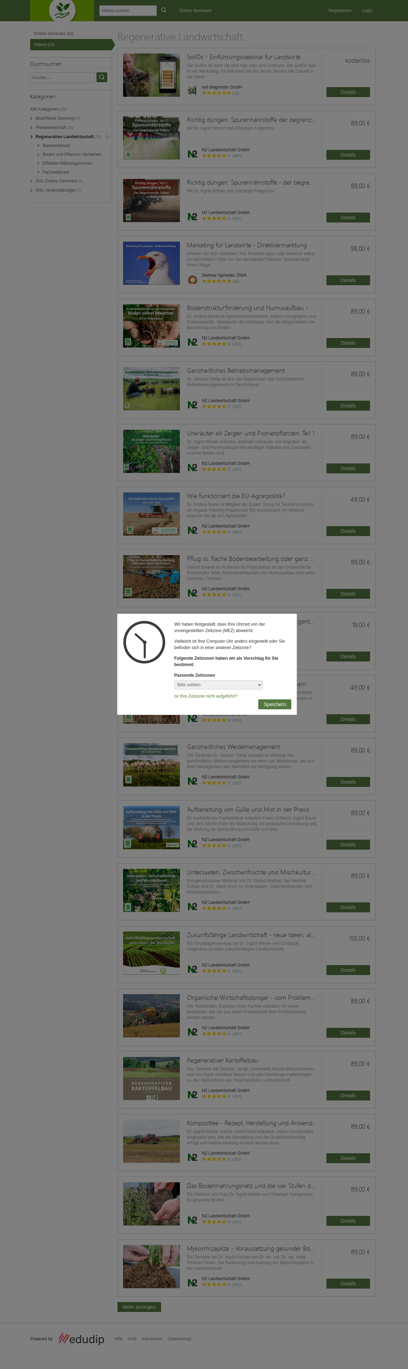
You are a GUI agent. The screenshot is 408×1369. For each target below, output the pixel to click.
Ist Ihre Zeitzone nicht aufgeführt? (206, 696)
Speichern (275, 704)
